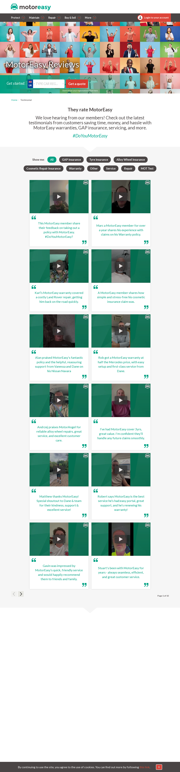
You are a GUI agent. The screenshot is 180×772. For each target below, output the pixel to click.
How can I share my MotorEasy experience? (65, 682)
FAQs (131, 739)
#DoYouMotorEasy (90, 135)
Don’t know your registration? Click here (80, 90)
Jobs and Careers (159, 754)
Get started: (16, 83)
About (132, 732)
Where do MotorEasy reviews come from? (64, 662)
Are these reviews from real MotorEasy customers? (69, 651)
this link (145, 767)
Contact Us (134, 735)
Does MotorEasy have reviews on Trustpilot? (65, 672)
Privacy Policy (158, 742)
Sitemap (155, 750)
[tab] (90, 652)
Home (14, 100)
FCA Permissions (159, 746)
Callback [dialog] (46, 717)
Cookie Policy (158, 738)
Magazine (134, 743)
